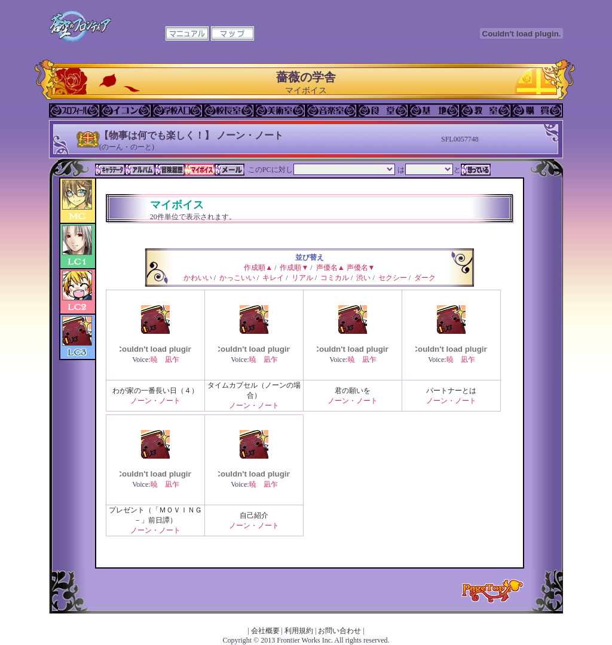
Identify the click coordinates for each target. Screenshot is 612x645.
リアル (302, 278)
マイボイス (200, 170)
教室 (486, 110)
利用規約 (298, 630)
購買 (537, 110)
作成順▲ (258, 267)
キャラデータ (110, 170)
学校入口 (177, 110)
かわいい (197, 278)
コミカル (334, 278)
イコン (126, 110)
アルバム (140, 170)
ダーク (425, 278)
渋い (363, 278)
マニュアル (187, 33)
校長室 (229, 110)
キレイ (273, 278)
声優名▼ (361, 267)
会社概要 (265, 630)
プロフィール (74, 110)
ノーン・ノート (155, 401)
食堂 (383, 110)
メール (229, 170)
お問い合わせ (339, 630)
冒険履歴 (170, 170)
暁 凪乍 (165, 359)
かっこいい (237, 278)
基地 (434, 110)
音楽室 (331, 110)
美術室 (280, 110)
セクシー (392, 278)
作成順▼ (294, 267)
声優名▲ (330, 267)
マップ (232, 33)
